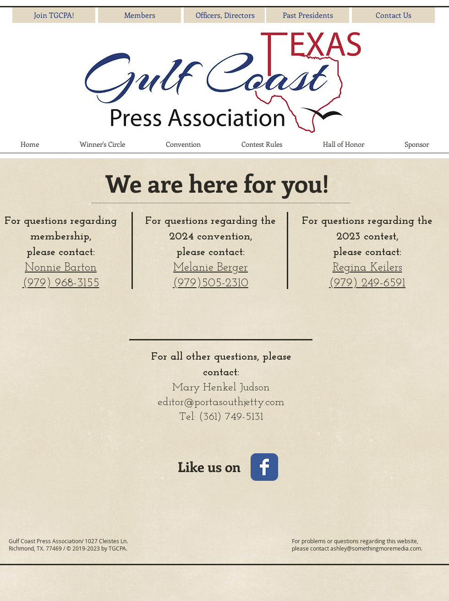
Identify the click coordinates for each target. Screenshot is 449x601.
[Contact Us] (393, 15)
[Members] (139, 15)
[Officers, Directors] (225, 15)
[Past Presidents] (307, 15)
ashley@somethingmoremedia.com (375, 548)
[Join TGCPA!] (54, 15)
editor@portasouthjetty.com (221, 402)
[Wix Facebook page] (264, 467)
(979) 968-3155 (60, 283)
